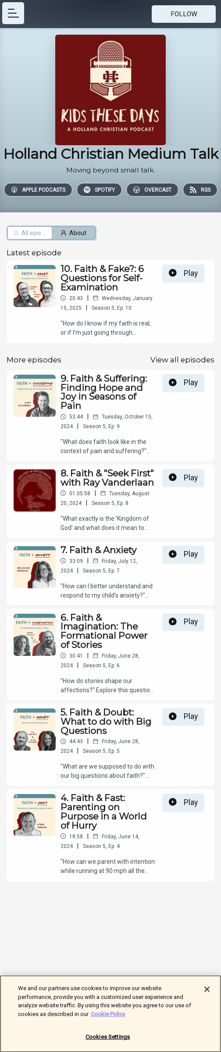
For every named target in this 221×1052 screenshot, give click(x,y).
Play (183, 273)
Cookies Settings (108, 1039)
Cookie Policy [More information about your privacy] (108, 1016)
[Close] (207, 991)
